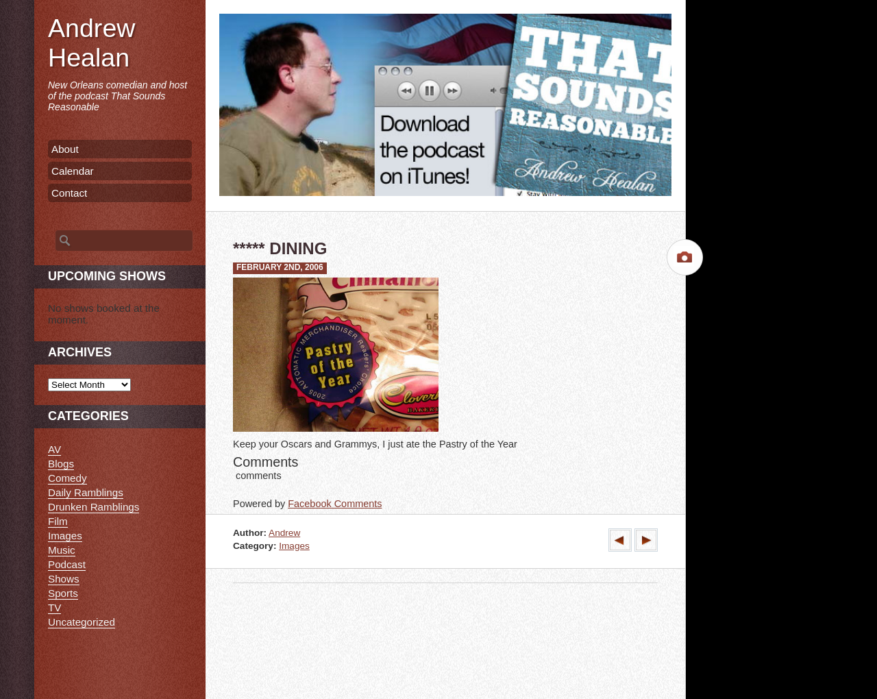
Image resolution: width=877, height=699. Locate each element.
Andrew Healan (91, 43)
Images (294, 546)
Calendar (72, 171)
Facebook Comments (335, 503)
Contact (69, 193)
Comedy (67, 478)
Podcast (67, 564)
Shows (63, 579)
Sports (63, 593)
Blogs (61, 463)
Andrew (284, 533)
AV (54, 449)
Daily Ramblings (85, 492)
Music (61, 550)
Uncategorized (81, 622)
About (65, 149)
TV (54, 607)
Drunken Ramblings (93, 507)
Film (58, 521)
